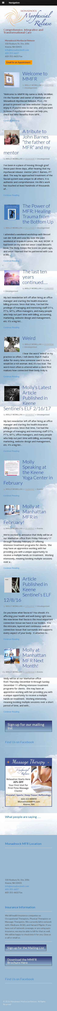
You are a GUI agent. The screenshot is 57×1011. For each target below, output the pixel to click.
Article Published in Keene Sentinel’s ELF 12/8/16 (27, 589)
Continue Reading (11, 121)
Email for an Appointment (19, 62)
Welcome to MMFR (34, 76)
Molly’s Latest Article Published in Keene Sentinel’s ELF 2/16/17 (27, 397)
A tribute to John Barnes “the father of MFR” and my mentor (26, 141)
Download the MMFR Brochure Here (22, 961)
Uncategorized (30, 88)
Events (40, 489)
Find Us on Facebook (19, 742)
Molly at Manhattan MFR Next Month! (34, 658)
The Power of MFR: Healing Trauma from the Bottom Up (37, 214)
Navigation (14, 3)
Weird (28, 338)
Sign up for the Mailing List (25, 948)
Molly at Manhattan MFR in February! (24, 514)
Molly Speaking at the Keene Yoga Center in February (28, 472)
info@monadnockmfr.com (17, 50)
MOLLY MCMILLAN (33, 85)
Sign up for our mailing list (26, 726)
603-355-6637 (12, 53)
